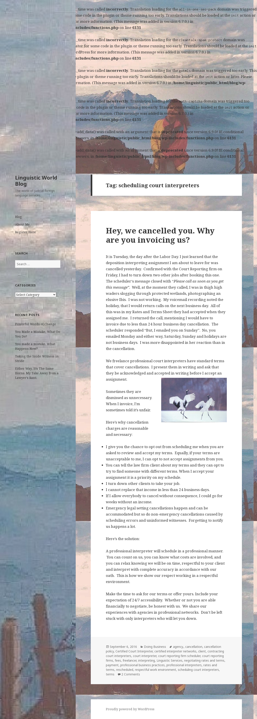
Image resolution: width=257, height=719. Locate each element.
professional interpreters (184, 665)
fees (118, 660)
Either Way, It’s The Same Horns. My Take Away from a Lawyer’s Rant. (37, 373)
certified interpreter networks (175, 651)
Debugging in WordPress (50, 21)
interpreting (146, 660)
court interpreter (144, 656)
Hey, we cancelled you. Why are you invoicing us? (160, 235)
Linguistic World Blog (36, 180)
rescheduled (124, 670)
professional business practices (142, 665)
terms (110, 674)
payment (112, 665)
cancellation (193, 647)
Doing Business (155, 647)
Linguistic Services (169, 660)
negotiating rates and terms (204, 660)
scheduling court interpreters (198, 670)
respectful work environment (155, 670)
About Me (22, 224)
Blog (18, 217)
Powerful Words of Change (35, 324)
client (202, 651)
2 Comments (130, 674)
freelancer (129, 660)
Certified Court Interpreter (134, 651)
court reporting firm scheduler (179, 656)
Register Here (25, 232)
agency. (178, 647)
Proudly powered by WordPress (130, 709)
